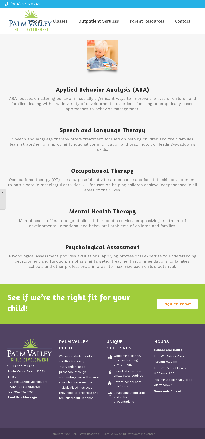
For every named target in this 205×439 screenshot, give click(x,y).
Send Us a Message (22, 397)
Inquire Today (177, 304)
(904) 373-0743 (25, 4)
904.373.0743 (29, 387)
